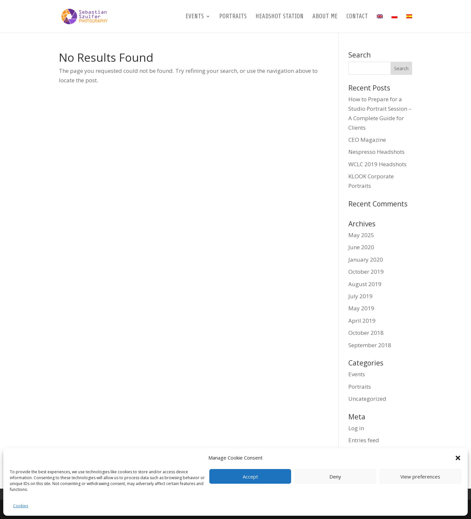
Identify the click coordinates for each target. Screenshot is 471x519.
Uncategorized (367, 398)
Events (194, 17)
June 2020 (361, 247)
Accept (250, 476)
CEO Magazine (367, 139)
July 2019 (360, 296)
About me (325, 17)
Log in (356, 428)
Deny (335, 476)
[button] (458, 458)
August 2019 (364, 284)
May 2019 (361, 308)
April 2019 (361, 320)
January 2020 (365, 259)
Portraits (233, 17)
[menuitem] (380, 23)
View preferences (420, 476)
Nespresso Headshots (376, 151)
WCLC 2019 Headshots (377, 164)
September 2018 (369, 345)
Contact (357, 17)
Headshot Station (279, 17)
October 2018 (366, 332)
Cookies (20, 506)
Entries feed (363, 440)
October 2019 (366, 271)
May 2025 (361, 235)
